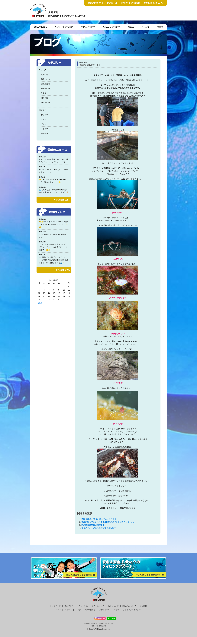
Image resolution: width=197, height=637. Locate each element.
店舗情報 (143, 606)
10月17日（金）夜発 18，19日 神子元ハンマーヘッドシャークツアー (54, 159)
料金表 (116, 610)
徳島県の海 (45, 84)
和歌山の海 (45, 79)
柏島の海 (44, 98)
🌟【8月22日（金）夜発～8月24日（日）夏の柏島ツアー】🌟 (54, 179)
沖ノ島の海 (45, 102)
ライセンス (83, 606)
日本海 (43, 93)
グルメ (43, 124)
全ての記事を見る (63, 200)
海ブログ (42, 70)
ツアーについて (98, 606)
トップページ (55, 606)
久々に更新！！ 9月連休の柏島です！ (54, 234)
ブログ (78, 610)
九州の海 (44, 75)
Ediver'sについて (129, 606)
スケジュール (104, 610)
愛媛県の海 (45, 88)
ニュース (68, 610)
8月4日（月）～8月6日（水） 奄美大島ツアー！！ (54, 169)
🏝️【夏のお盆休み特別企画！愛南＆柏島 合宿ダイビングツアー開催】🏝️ (54, 190)
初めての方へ (69, 606)
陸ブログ (42, 110)
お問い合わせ (90, 610)
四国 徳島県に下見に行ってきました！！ (98, 519)
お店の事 (44, 115)
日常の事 (44, 129)
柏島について (113, 606)
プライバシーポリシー (132, 610)
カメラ (43, 119)
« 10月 (39, 303)
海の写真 (44, 133)
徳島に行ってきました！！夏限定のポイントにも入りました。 (108, 522)
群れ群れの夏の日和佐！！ (92, 525)
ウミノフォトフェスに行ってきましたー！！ (100, 528)
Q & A (58, 610)
